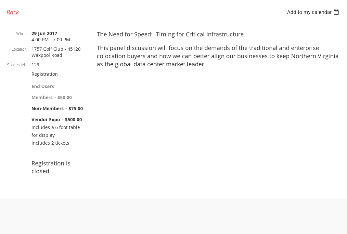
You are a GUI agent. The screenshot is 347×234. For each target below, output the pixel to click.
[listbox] (314, 12)
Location (19, 49)
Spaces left (17, 64)
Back (12, 12)
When (21, 33)
